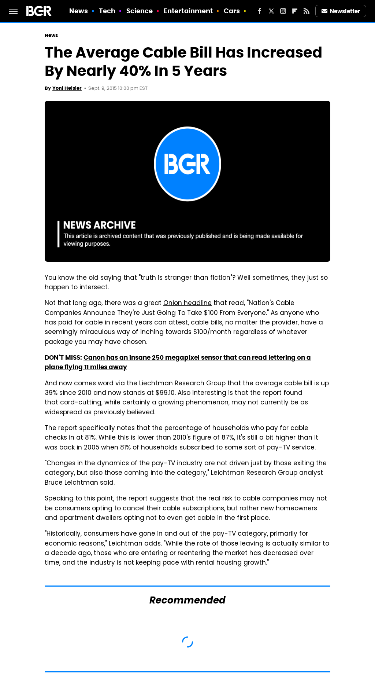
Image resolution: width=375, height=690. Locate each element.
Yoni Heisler (67, 88)
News (78, 11)
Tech (107, 11)
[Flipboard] (295, 11)
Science (139, 11)
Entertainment (188, 11)
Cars (232, 11)
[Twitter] (271, 11)
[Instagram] (283, 11)
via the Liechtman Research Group (170, 384)
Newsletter (341, 11)
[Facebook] (260, 11)
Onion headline (187, 303)
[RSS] (306, 11)
